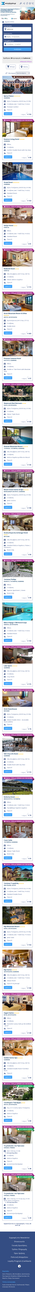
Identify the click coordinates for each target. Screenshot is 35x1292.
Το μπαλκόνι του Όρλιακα (17, 1146)
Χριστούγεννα (25, 1274)
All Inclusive (11, 1287)
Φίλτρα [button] (11, 67)
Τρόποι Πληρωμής (19, 1249)
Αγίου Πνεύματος (7, 1274)
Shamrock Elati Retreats (17, 404)
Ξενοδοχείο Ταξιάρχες (17, 1103)
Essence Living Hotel (17, 140)
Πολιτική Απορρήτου (19, 1257)
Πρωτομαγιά (15, 1278)
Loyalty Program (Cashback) (19, 1261)
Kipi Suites (17, 970)
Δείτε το (8, 114)
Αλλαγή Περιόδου (11, 1153)
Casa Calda (17, 841)
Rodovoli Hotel (17, 269)
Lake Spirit (17, 666)
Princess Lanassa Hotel (17, 359)
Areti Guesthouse (17, 709)
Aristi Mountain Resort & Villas (17, 315)
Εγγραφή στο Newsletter (19, 1237)
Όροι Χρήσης (19, 1253)
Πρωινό (14, 1284)
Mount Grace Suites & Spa (17, 490)
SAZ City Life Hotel (17, 754)
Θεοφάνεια (14, 1276)
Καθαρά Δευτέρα (22, 1276)
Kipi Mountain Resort (17, 927)
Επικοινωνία (19, 1241)
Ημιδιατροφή (20, 1284)
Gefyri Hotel (17, 226)
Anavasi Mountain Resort (17, 447)
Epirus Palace (17, 96)
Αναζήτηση (17, 49)
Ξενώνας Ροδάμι (17, 580)
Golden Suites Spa (17, 1058)
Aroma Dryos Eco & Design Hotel (17, 534)
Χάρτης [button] (24, 67)
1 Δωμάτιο (7, 41)
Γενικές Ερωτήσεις (19, 1245)
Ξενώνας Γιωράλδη (17, 884)
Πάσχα (10, 1278)
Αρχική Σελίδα (8, 22)
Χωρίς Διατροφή (7, 1284)
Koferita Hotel (17, 797)
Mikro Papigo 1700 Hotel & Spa (17, 623)
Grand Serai (17, 183)
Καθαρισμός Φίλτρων (26, 61)
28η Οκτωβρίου (17, 1274)
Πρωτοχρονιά (6, 1276)
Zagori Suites (17, 1013)
